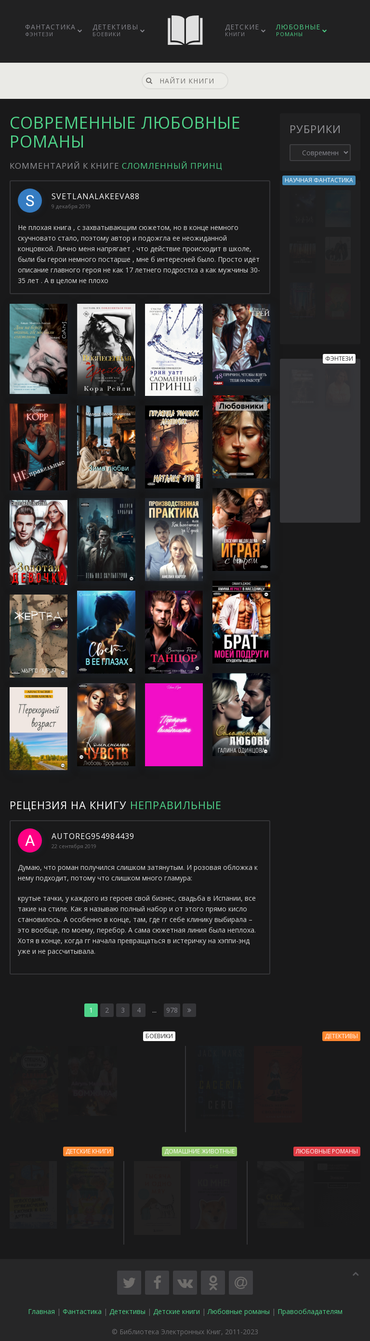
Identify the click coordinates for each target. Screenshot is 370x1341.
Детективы (115, 30)
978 (172, 1010)
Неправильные (176, 805)
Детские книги (176, 1310)
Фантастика (50, 30)
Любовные (298, 30)
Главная (41, 1310)
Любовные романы (239, 1310)
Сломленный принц (172, 165)
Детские (242, 30)
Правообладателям (310, 1310)
